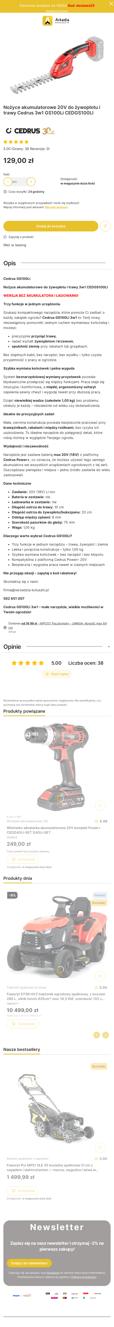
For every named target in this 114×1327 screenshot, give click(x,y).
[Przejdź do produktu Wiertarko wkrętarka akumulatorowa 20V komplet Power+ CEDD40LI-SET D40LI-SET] (57, 766)
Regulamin (53, 1272)
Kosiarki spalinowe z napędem (27, 1158)
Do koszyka (23, 860)
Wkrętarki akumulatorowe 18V (27, 821)
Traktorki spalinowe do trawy (27, 987)
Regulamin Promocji (57, 11)
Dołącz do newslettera (29, 1263)
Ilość (6, 174)
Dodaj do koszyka (50, 226)
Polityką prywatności (83, 1277)
